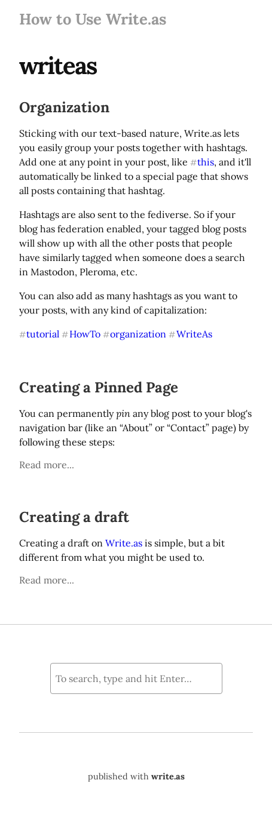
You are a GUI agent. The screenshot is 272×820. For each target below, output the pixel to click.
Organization (64, 107)
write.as (168, 776)
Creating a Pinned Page (98, 387)
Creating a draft (74, 517)
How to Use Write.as (92, 19)
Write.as (123, 543)
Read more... (46, 465)
